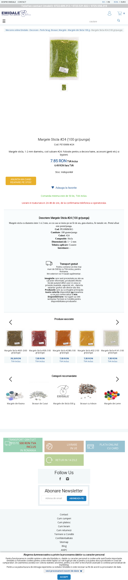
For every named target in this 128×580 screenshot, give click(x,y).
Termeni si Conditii (64, 534)
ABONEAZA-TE (76, 498)
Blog (64, 546)
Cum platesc (64, 522)
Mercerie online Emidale (17, 30)
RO (103, 2)
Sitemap (64, 542)
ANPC (64, 549)
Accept (64, 577)
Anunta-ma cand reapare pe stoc (21, 181)
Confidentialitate (64, 538)
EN (110, 2)
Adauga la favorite (64, 187)
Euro (123, 2)
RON (116, 2)
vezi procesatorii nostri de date (62, 570)
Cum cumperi (64, 518)
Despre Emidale (8, 2)
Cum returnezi (64, 530)
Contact (22, 2)
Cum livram (64, 526)
